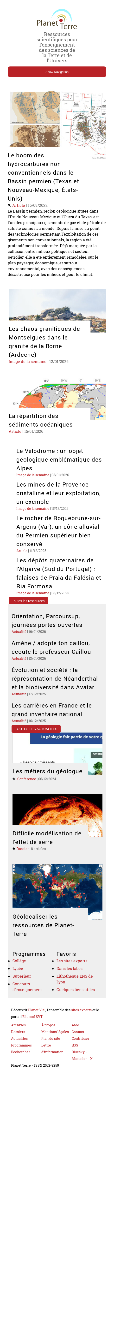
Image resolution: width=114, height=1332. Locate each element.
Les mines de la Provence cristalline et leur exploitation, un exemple (59, 499)
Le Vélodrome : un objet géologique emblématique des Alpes (59, 465)
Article (19, 205)
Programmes (21, 1057)
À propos (48, 1037)
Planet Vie (36, 1022)
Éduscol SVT (32, 1029)
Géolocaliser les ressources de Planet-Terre (44, 934)
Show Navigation (57, 72)
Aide (75, 1037)
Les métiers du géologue (48, 781)
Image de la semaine (28, 367)
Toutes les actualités (36, 738)
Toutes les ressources (28, 608)
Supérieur (22, 987)
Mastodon (80, 1071)
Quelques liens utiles (77, 1001)
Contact (78, 1044)
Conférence (27, 788)
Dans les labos (70, 978)
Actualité (19, 639)
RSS (75, 1057)
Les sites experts (73, 970)
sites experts (81, 1022)
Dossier (23, 858)
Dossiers (18, 1044)
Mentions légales (55, 1044)
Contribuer (80, 1051)
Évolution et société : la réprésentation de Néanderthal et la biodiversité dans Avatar (55, 687)
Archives (18, 1037)
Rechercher (20, 1064)
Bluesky (78, 1064)
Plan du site (50, 1051)
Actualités (19, 1051)
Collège (20, 970)
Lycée (18, 978)
